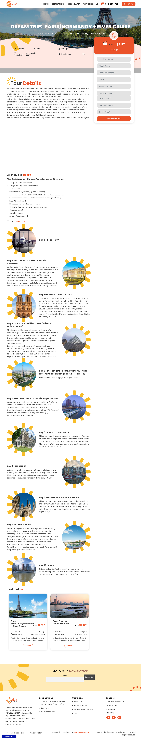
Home (45, 4)
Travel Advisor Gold (115, 702)
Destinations (58, 4)
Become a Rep (74, 4)
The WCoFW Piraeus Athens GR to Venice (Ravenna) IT (53, 703)
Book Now (128, 4)
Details (28, 646)
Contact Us (112, 705)
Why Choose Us (90, 4)
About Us (78, 702)
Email (65, 676)
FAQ (75, 713)
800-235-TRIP (110, 4)
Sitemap (111, 709)
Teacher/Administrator (84, 709)
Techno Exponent (81, 732)
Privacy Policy (36, 733)
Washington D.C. (48, 712)
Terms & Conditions (16, 733)
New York (45, 708)
